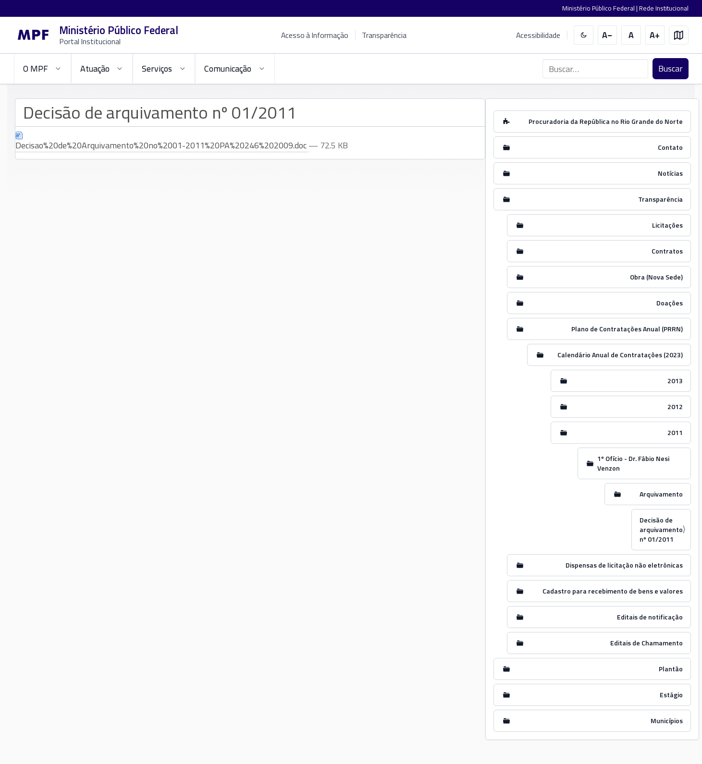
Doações (669, 303)
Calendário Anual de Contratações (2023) (620, 355)
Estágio (671, 695)
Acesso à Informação (314, 35)
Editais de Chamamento (646, 643)
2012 (675, 406)
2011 (675, 432)
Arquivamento (661, 494)
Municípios (667, 720)
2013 (675, 381)
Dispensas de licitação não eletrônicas (624, 565)
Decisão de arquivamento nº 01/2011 (661, 529)
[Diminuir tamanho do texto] (607, 35)
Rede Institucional (664, 8)
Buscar (670, 68)
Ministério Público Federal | (600, 8)
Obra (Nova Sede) (656, 277)
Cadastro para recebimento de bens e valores (612, 591)
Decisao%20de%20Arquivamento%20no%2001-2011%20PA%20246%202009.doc (161, 142)
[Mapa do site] (679, 35)
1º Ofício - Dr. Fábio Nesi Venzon (633, 463)
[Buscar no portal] (595, 68)
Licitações (667, 225)
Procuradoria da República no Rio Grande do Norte (606, 121)
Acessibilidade (538, 35)
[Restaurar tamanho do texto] (631, 35)
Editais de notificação (650, 617)
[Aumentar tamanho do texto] (655, 35)
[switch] (583, 35)
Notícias (670, 173)
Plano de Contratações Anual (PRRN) (627, 329)
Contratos (667, 251)
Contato (670, 147)
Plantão (671, 669)
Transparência (384, 35)
